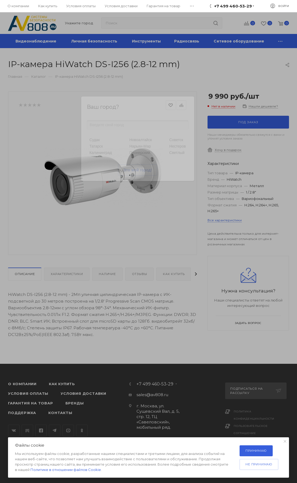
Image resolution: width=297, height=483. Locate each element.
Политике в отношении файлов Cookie (65, 469)
